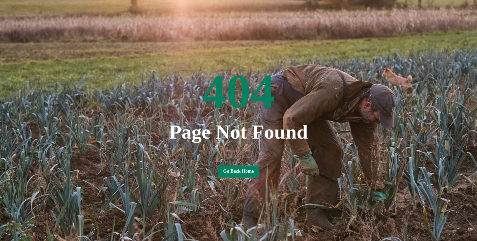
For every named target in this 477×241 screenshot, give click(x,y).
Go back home (238, 171)
